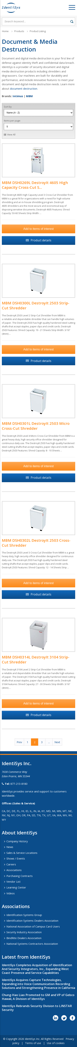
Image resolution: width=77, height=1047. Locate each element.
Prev (19, 742)
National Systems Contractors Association (32, 943)
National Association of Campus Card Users (33, 926)
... (49, 742)
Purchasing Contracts (19, 876)
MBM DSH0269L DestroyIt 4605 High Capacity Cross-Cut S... (35, 185)
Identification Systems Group (24, 915)
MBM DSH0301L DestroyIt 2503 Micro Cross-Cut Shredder (35, 426)
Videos (10, 893)
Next (57, 742)
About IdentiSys (19, 832)
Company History (17, 841)
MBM (29, 96)
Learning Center (16, 887)
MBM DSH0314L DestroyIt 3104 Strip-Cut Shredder (35, 659)
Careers (11, 864)
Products (19, 31)
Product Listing (38, 31)
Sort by (8, 106)
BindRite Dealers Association (23, 938)
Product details (41, 240)
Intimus (18, 96)
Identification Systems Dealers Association (32, 920)
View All (11, 134)
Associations (14, 870)
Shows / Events (15, 858)
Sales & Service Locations (21, 853)
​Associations (16, 906)
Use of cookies (56, 1043)
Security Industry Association (24, 932)
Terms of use (33, 1043)
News (9, 847)
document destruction (23, 88)
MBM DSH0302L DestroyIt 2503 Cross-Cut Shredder (36, 543)
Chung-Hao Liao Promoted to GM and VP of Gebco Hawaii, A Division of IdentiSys (38, 997)
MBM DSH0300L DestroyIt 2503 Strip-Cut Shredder (35, 305)
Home (5, 31)
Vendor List (13, 881)
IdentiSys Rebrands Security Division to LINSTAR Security (37, 1008)
